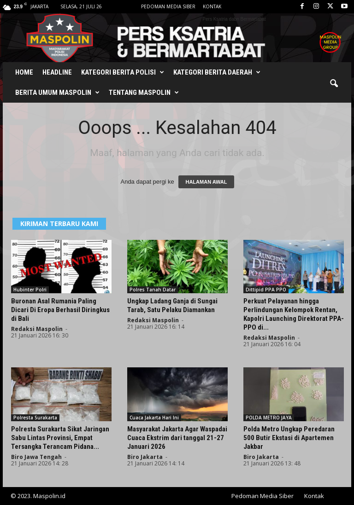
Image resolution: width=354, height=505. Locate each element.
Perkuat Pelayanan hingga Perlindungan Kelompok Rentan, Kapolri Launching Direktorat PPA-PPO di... (293, 314)
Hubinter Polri (30, 289)
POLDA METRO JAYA (269, 417)
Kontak (212, 6)
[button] (334, 84)
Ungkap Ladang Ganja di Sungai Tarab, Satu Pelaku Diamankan (172, 305)
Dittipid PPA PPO (266, 289)
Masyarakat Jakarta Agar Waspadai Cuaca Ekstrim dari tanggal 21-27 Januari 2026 (177, 438)
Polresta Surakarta (35, 417)
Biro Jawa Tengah (36, 457)
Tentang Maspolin (144, 92)
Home (24, 72)
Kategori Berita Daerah (216, 72)
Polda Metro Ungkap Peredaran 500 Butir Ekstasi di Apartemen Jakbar (289, 438)
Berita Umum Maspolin (57, 92)
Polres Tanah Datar (153, 289)
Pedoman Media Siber (168, 6)
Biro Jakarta (145, 457)
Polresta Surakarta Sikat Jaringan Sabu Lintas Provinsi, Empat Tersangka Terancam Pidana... (60, 438)
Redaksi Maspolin (37, 329)
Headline (57, 72)
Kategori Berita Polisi (122, 72)
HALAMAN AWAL (206, 182)
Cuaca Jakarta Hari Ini (154, 417)
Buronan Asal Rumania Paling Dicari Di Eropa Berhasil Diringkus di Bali (60, 310)
